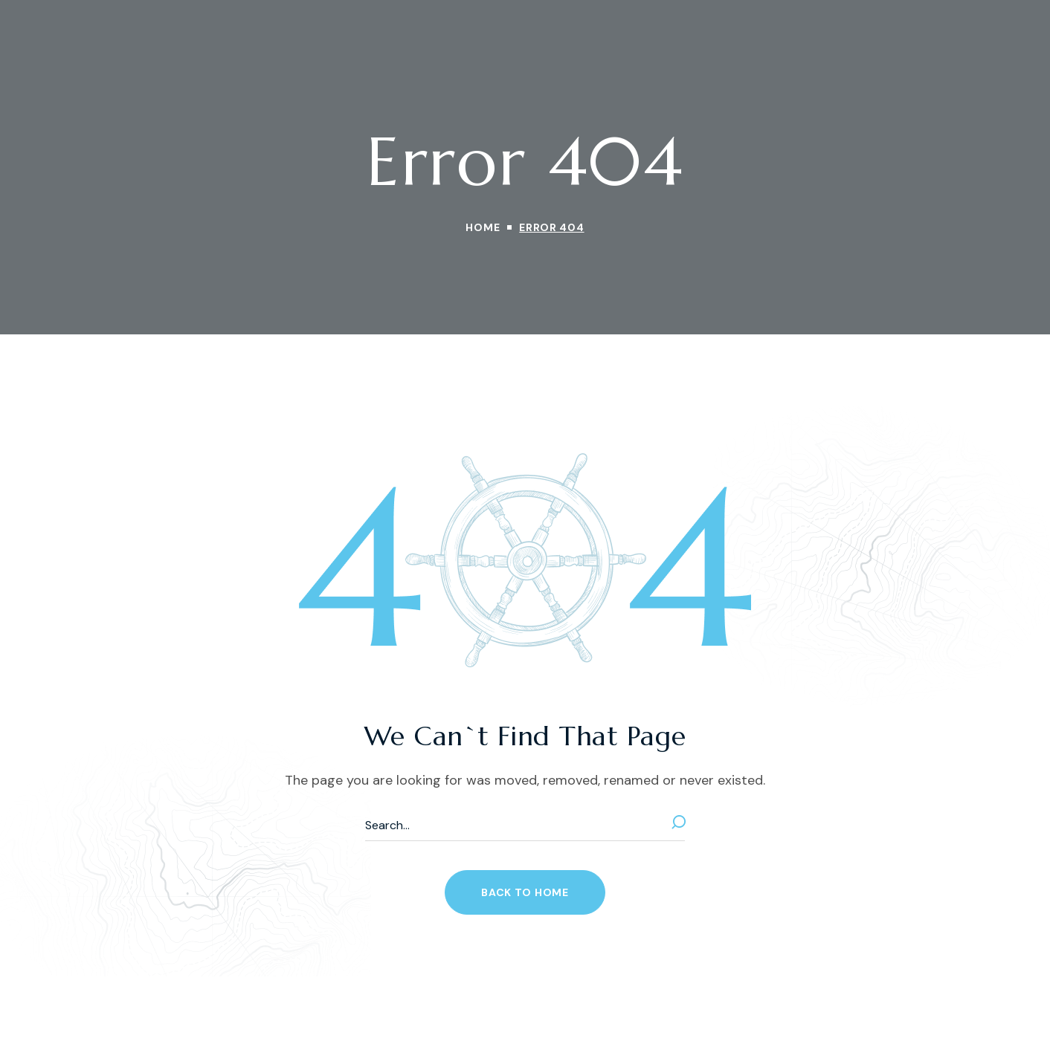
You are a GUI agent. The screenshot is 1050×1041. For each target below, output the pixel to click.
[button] (525, 892)
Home (483, 227)
